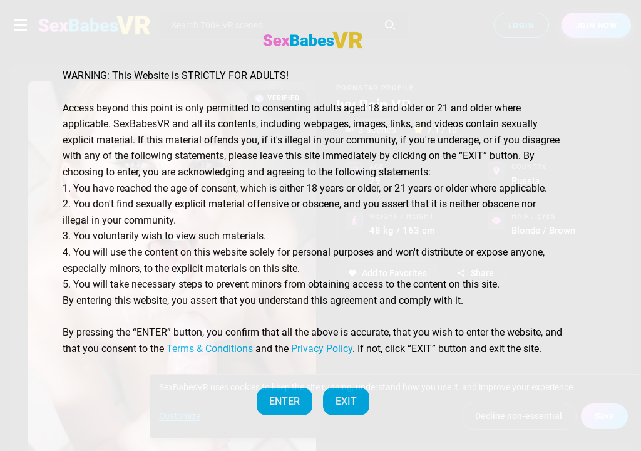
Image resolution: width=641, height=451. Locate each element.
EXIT (346, 401)
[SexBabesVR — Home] (313, 40)
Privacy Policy (321, 349)
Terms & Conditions (210, 349)
